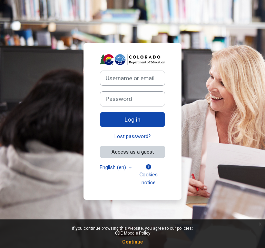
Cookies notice (148, 175)
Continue (132, 242)
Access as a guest (132, 152)
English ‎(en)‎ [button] (113, 167)
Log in (132, 119)
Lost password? (133, 136)
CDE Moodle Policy (132, 233)
